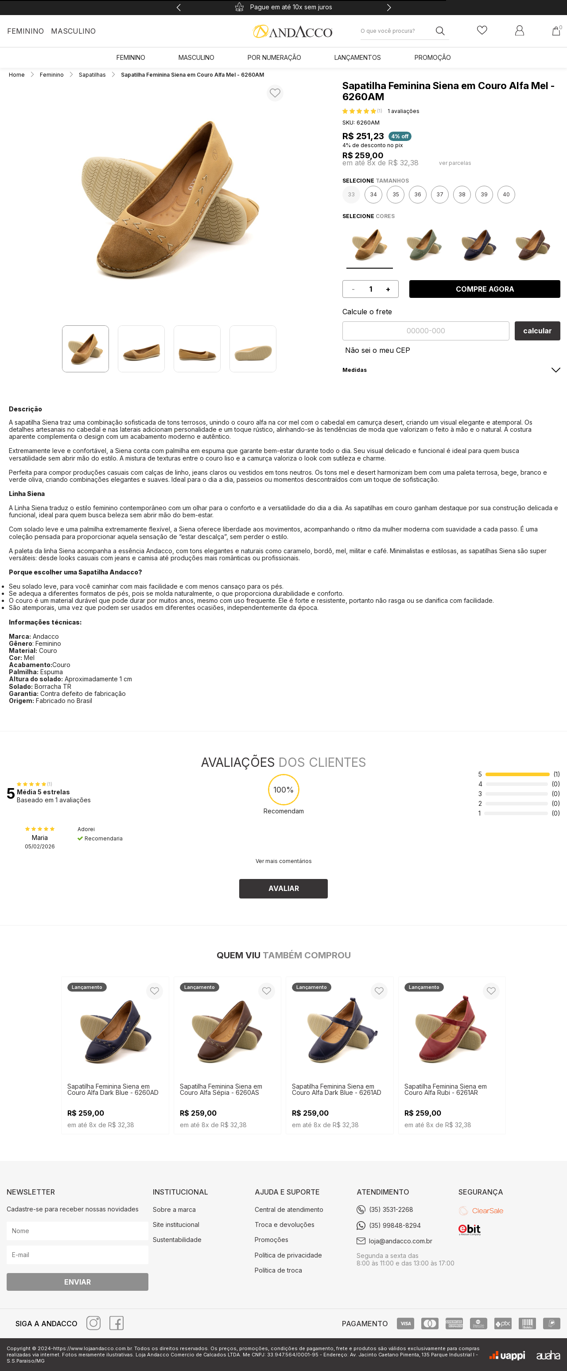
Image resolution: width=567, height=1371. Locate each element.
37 (439, 194)
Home (17, 74)
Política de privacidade (288, 1255)
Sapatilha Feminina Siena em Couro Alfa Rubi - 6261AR (445, 1089)
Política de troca (278, 1270)
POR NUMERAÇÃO (274, 57)
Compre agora (485, 289)
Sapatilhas (92, 74)
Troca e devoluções (285, 1224)
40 (506, 194)
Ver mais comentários (284, 861)
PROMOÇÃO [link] (433, 57)
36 (417, 194)
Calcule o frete (367, 312)
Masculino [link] (196, 57)
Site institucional (176, 1224)
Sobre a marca (174, 1209)
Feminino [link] (131, 57)
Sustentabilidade (177, 1239)
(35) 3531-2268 (391, 1209)
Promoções (271, 1239)
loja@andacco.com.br (400, 1241)
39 (484, 194)
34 (373, 194)
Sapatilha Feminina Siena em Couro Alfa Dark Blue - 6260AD (113, 1089)
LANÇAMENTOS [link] (357, 57)
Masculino (73, 31)
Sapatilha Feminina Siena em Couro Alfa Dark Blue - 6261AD (336, 1089)
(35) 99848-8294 (395, 1225)
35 (395, 194)
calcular (537, 330)
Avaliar (283, 888)
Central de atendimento (289, 1209)
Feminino (25, 31)
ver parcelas (455, 162)
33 (351, 194)
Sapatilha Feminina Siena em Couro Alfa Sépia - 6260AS (221, 1089)
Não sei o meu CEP (377, 350)
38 (462, 194)
